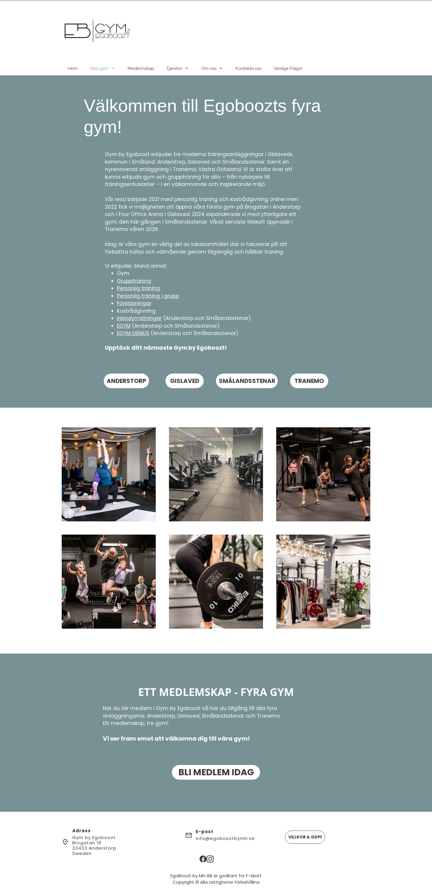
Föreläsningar (134, 303)
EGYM (123, 325)
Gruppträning (134, 280)
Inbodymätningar (139, 318)
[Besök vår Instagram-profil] (210, 859)
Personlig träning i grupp (148, 295)
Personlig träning (138, 288)
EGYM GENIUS (133, 333)
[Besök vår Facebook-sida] (203, 859)
